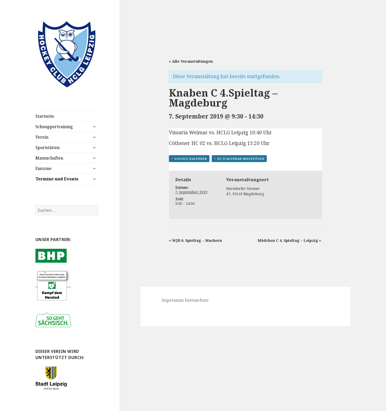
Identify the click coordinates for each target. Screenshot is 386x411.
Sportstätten (47, 147)
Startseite (44, 116)
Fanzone (43, 168)
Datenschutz (197, 300)
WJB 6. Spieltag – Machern (195, 240)
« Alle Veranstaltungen (191, 61)
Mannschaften (49, 158)
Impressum (173, 300)
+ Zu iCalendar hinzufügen (239, 159)
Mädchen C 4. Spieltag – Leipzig (289, 240)
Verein (41, 137)
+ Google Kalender (189, 159)
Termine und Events (56, 179)
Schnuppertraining (54, 126)
